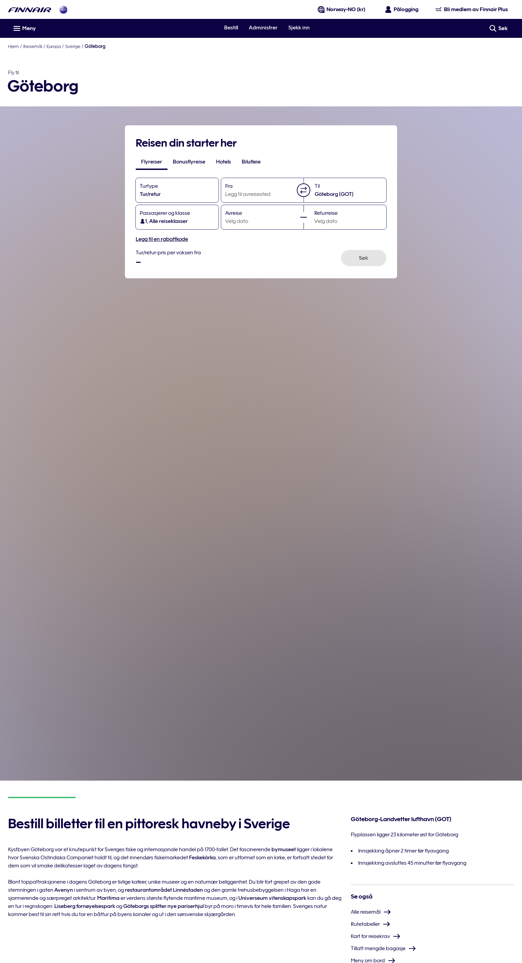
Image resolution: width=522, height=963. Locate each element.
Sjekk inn (299, 28)
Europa (54, 46)
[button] (303, 190)
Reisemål (32, 46)
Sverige (72, 46)
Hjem (13, 46)
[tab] (151, 162)
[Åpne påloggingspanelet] (402, 9)
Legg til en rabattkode (162, 239)
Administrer (263, 28)
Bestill (231, 28)
